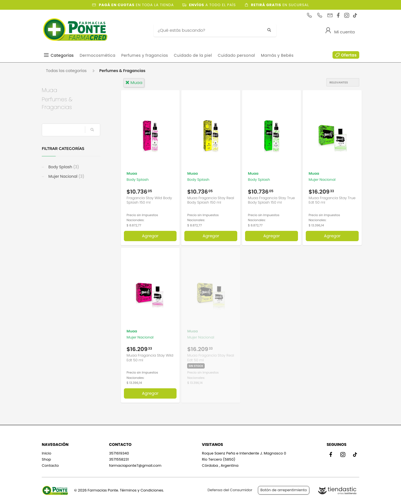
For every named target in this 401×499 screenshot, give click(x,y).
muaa (134, 82)
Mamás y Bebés (277, 55)
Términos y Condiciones (141, 490)
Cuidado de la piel (193, 55)
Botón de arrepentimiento (283, 490)
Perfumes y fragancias (144, 55)
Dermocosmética (98, 55)
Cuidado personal (236, 55)
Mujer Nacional (65, 176)
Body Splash (63, 167)
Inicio (46, 453)
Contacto (50, 465)
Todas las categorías (66, 70)
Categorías (62, 55)
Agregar (150, 236)
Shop (46, 459)
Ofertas (349, 55)
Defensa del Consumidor (229, 490)
